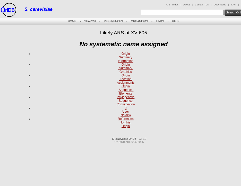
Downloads (220, 4)
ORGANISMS (139, 21)
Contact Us (202, 4)
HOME (72, 21)
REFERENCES (113, 21)
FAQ (233, 4)
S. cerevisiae (38, 9)
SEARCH (90, 21)
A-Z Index (172, 4)
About (186, 4)
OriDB (124, 138)
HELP (175, 21)
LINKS (160, 21)
